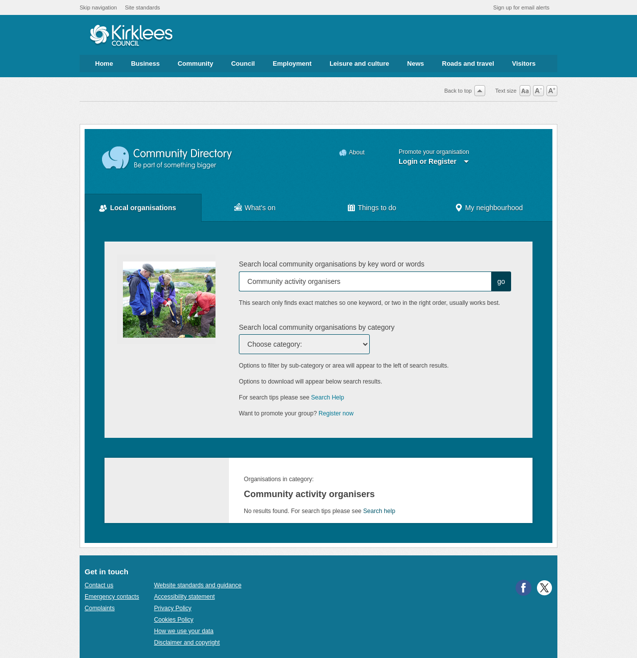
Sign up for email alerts (521, 7)
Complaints (99, 608)
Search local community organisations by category (317, 327)
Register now (336, 413)
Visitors (523, 63)
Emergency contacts (112, 596)
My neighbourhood (494, 208)
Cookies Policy (173, 619)
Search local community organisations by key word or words (332, 264)
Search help (379, 511)
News (415, 63)
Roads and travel (468, 63)
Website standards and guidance (197, 585)
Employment (292, 63)
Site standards (142, 7)
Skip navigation (98, 7)
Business (145, 63)
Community (195, 63)
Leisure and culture (359, 63)
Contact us (99, 585)
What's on (260, 208)
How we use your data (183, 631)
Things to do (377, 208)
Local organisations (143, 208)
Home (104, 63)
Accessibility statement (184, 596)
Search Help (327, 397)
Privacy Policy (172, 608)
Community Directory (167, 158)
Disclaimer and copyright (186, 642)
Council (243, 63)
